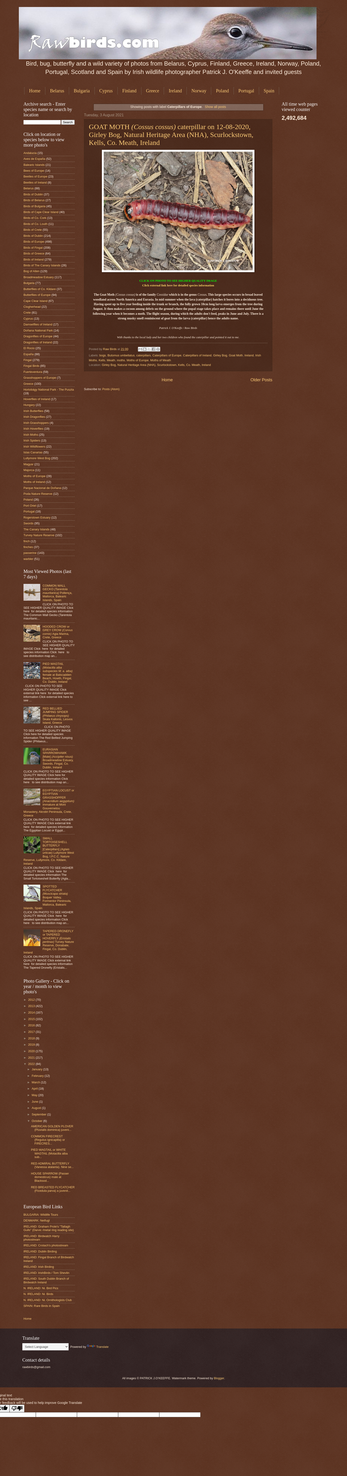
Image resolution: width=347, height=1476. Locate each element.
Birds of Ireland (33, 259)
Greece (152, 90)
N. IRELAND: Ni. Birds (38, 1294)
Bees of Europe (33, 170)
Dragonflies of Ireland (37, 342)
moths (121, 360)
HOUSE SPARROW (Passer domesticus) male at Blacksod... (50, 1177)
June (35, 1101)
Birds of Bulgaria (34, 206)
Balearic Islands (34, 165)
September (39, 1114)
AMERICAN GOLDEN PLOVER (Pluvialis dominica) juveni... (52, 1128)
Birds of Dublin (33, 194)
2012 (32, 999)
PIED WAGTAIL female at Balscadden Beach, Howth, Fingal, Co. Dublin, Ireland (58, 672)
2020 (32, 1051)
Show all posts (215, 107)
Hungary (29, 405)
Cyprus (106, 90)
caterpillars (143, 355)
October (37, 1121)
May (35, 1095)
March (36, 1082)
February (38, 1076)
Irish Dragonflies (34, 416)
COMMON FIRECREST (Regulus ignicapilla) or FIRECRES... (48, 1140)
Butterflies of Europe (37, 295)
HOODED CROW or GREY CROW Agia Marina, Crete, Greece (58, 632)
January (37, 1069)
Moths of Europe (137, 360)
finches (28, 547)
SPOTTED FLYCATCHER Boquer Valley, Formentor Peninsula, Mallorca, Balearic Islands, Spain (47, 897)
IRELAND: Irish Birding (38, 1266)
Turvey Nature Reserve (38, 535)
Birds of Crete (32, 229)
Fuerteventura (32, 372)
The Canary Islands (36, 529)
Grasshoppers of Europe (39, 377)
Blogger (219, 1378)
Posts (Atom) (111, 389)
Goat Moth (236, 355)
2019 (32, 1044)
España (28, 354)
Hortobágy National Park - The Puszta (48, 389)
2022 (32, 1064)
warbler (28, 559)
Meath (111, 360)
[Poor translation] (17, 1408)
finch (26, 541)
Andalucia (30, 153)
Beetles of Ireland (35, 182)
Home (34, 90)
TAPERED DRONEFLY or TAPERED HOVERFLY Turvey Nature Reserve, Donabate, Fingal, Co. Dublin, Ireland (48, 941)
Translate (98, 1347)
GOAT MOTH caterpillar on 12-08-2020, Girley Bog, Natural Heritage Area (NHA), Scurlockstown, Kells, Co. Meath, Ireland (171, 134)
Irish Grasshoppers (36, 423)
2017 (32, 1032)
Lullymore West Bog (36, 458)
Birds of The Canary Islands (41, 265)
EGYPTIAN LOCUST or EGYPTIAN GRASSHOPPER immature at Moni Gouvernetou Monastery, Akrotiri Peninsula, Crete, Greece (48, 803)
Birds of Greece (33, 253)
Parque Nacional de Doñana (42, 488)
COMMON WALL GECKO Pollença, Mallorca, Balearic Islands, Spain (57, 593)
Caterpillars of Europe (166, 355)
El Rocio (29, 348)
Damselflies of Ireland (37, 324)
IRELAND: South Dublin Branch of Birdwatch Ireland (46, 1280)
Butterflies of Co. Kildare (39, 289)
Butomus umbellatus (121, 355)
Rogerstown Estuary (36, 517)
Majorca (28, 470)
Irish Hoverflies (33, 428)
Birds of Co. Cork (34, 218)
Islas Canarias (33, 452)
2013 (32, 1006)
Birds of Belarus (34, 200)
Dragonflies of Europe (38, 336)
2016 (32, 1025)
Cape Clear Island (35, 301)
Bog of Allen (31, 271)
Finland (129, 90)
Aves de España (34, 159)
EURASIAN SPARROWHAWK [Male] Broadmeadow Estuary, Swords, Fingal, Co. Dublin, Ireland (58, 758)
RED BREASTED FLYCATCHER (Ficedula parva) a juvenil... (53, 1188)
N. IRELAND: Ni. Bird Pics (40, 1288)
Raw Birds (110, 349)
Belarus (57, 90)
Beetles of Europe (35, 176)
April (35, 1088)
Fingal (27, 360)
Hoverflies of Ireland (36, 399)
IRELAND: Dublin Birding (40, 1251)
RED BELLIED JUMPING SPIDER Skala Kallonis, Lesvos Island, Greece (58, 716)
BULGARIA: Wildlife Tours (40, 1214)
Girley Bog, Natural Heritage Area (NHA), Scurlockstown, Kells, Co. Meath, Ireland (156, 365)
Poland (222, 90)
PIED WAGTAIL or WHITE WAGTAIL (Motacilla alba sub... (49, 1153)
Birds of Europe (33, 241)
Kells (102, 360)
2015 (32, 1019)
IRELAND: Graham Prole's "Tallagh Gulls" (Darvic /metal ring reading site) (48, 1228)
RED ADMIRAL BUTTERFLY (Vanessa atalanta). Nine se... (52, 1165)
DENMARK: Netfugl (36, 1220)
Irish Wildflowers (34, 446)
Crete (27, 312)
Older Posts (261, 380)
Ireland (175, 90)
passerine (30, 553)
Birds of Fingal (33, 247)
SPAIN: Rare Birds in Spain (41, 1306)
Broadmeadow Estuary (38, 277)
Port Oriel (29, 505)
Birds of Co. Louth (35, 224)
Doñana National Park (38, 330)
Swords (28, 523)
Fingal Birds (31, 366)
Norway (198, 90)
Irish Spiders (31, 440)
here (170, 285)
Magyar (28, 464)
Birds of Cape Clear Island (40, 212)
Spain (269, 90)
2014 (32, 1012)
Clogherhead (32, 306)
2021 (32, 1057)
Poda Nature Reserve (37, 493)
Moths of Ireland (34, 482)
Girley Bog (220, 355)
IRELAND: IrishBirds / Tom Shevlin (46, 1273)
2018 (32, 1038)
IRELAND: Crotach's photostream (45, 1245)
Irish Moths (30, 434)
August (37, 1108)
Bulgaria (82, 90)
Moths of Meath (160, 360)
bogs (102, 355)
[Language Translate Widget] (45, 1346)
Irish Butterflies (33, 411)
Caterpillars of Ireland (197, 355)
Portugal (246, 90)
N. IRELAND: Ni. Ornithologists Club (47, 1300)
